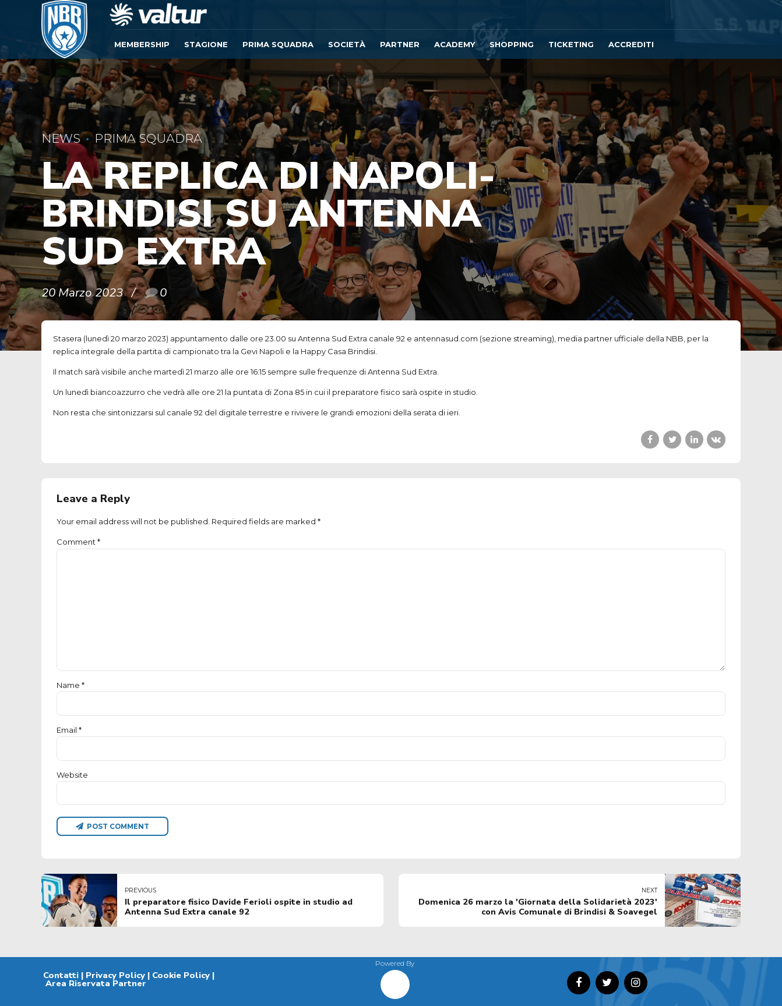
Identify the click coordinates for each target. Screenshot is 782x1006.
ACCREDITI (631, 44)
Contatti (61, 975)
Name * (70, 685)
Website (72, 774)
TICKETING (571, 44)
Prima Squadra (277, 44)
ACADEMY (454, 44)
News (60, 138)
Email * (69, 730)
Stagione (206, 44)
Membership (142, 44)
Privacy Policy (115, 975)
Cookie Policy (181, 975)
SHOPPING (511, 44)
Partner (400, 44)
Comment (78, 541)
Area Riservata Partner (95, 983)
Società (346, 44)
